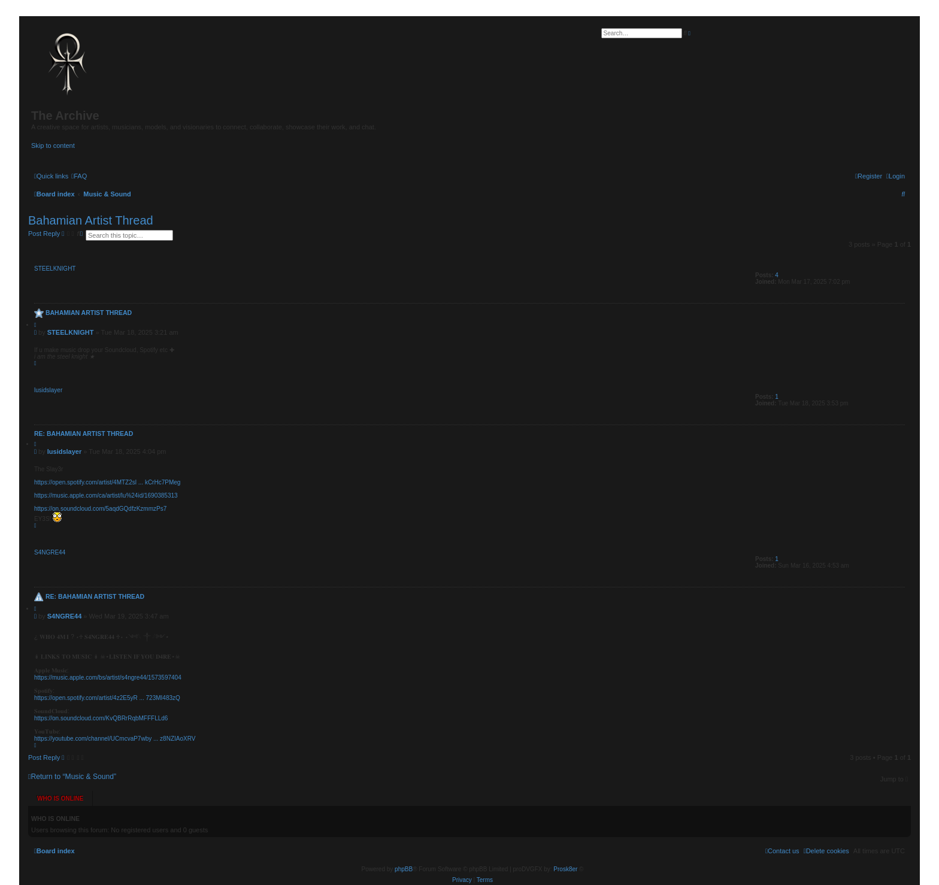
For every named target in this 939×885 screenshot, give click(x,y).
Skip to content (53, 145)
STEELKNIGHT (54, 268)
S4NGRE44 (49, 552)
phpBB (404, 855)
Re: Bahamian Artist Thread (83, 433)
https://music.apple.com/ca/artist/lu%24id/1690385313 (106, 495)
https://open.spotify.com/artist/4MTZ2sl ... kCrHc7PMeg (107, 482)
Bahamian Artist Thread (90, 220)
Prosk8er (565, 855)
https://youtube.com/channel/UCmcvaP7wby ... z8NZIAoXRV (114, 738)
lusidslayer (48, 390)
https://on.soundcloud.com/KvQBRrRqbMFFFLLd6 (101, 718)
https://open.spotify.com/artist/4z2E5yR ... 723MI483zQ (107, 698)
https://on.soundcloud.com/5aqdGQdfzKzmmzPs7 (100, 508)
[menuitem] (79, 176)
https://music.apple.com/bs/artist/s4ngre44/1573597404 (107, 677)
